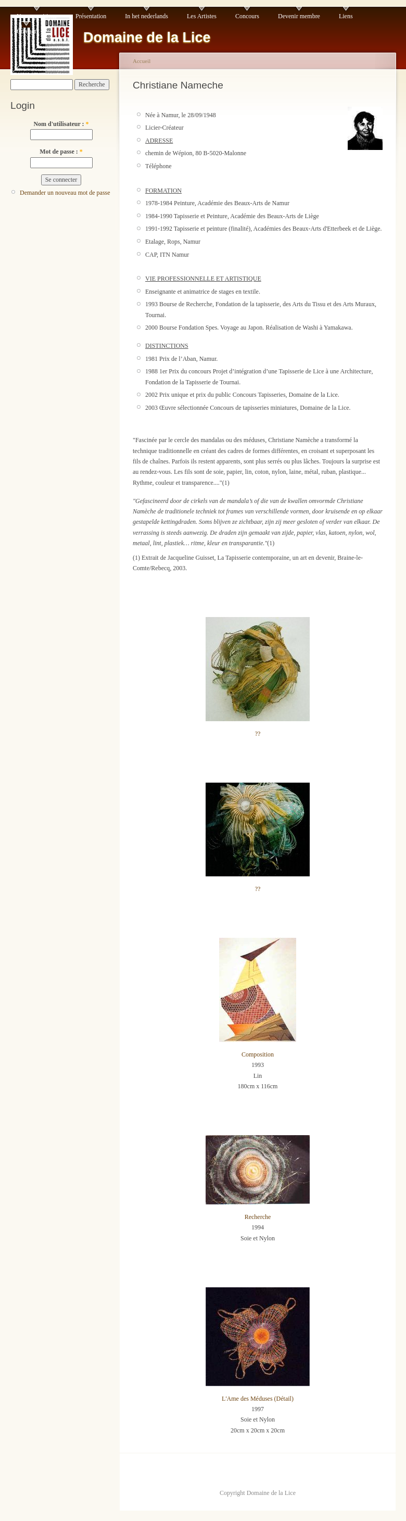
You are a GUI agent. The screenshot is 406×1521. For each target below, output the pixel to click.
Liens (346, 16)
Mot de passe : (61, 151)
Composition (258, 1054)
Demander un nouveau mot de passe (65, 192)
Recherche (258, 1217)
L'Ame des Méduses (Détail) (258, 1398)
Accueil (141, 61)
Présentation (90, 16)
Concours (247, 16)
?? (258, 733)
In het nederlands (146, 16)
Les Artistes (202, 16)
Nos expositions (37, 16)
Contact (26, 31)
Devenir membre (299, 16)
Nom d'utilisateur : (60, 124)
